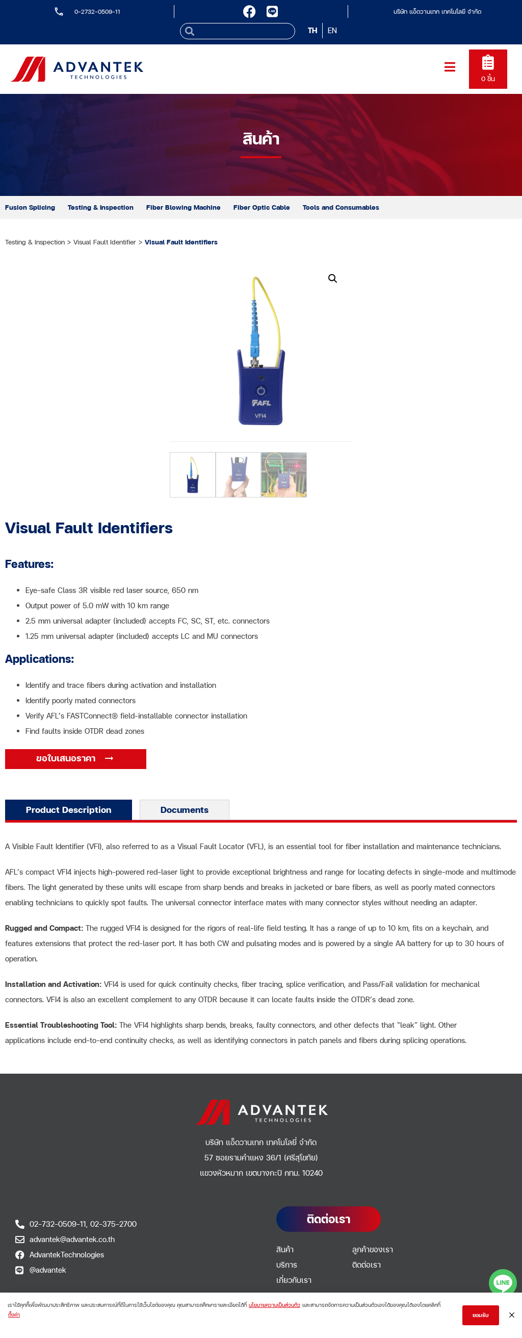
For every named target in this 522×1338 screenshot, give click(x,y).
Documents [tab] (184, 809)
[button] (333, 278)
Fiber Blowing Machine (183, 207)
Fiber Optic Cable (261, 207)
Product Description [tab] (68, 809)
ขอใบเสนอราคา (67, 758)
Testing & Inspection (101, 207)
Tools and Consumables (341, 207)
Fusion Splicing (30, 207)
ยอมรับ (481, 1315)
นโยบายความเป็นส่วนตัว (274, 1304)
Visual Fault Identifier (104, 241)
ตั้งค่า (14, 1314)
